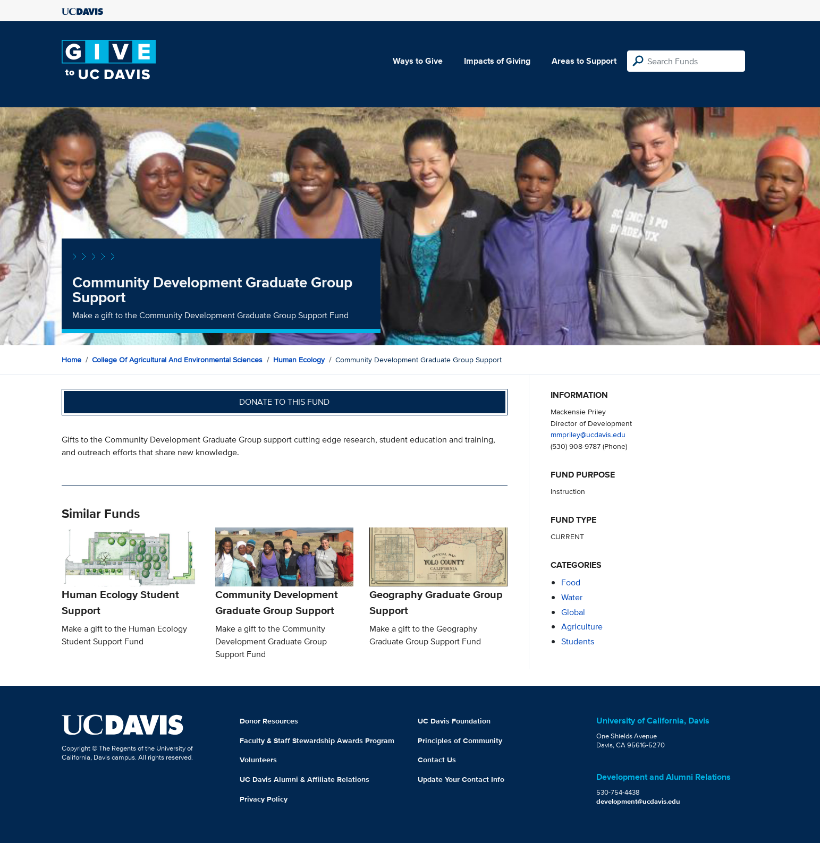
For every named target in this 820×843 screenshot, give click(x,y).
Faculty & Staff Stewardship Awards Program (317, 740)
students (577, 641)
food (570, 582)
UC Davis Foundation (454, 721)
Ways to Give (418, 61)
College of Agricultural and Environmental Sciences (177, 359)
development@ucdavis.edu (638, 801)
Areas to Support (584, 61)
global (573, 612)
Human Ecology (299, 359)
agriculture (582, 626)
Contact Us (437, 759)
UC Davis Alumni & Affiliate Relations (304, 779)
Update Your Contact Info (461, 779)
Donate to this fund (284, 402)
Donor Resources (269, 721)
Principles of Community (460, 740)
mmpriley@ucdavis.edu (588, 434)
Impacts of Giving (497, 61)
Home (71, 359)
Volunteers (258, 759)
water (571, 597)
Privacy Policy (264, 799)
